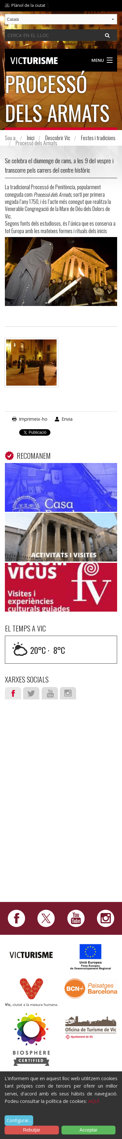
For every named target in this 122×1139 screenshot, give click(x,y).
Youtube (50, 693)
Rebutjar (31, 1129)
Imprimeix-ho (33, 419)
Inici (30, 138)
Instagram (68, 693)
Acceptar (88, 1129)
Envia (67, 419)
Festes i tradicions (98, 138)
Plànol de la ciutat (28, 5)
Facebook (13, 693)
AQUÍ (93, 1101)
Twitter (31, 693)
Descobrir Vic (57, 138)
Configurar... (19, 1120)
